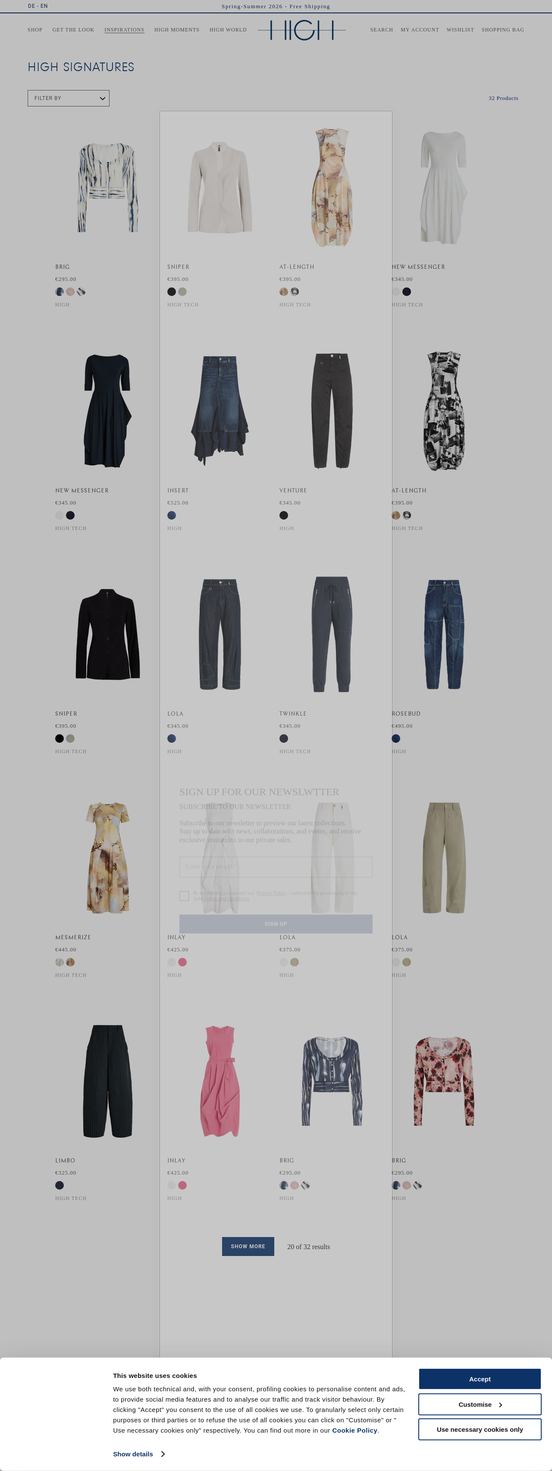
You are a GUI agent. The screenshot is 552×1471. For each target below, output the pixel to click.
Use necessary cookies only (480, 1429)
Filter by (47, 98)
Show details (133, 1454)
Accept (480, 1379)
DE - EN (38, 6)
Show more (248, 1246)
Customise (480, 1404)
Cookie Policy (354, 1430)
